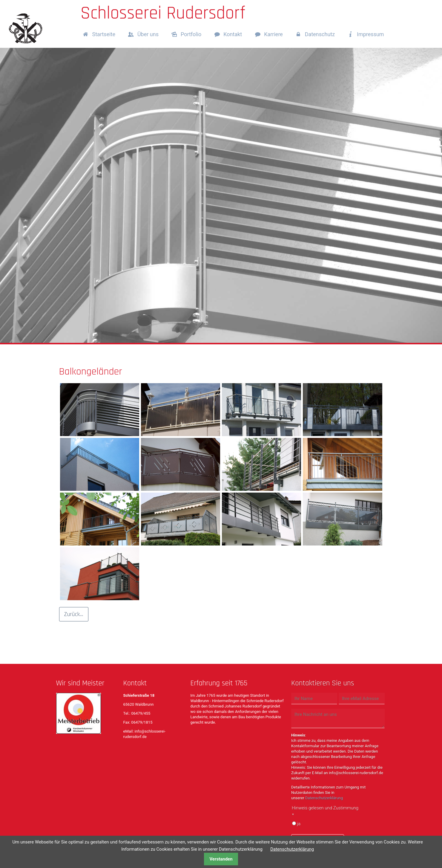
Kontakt (232, 34)
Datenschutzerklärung (324, 798)
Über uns (148, 34)
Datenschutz (320, 34)
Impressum (370, 34)
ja (298, 823)
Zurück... (73, 614)
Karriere (273, 34)
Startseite (103, 34)
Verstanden (220, 859)
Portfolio (191, 34)
